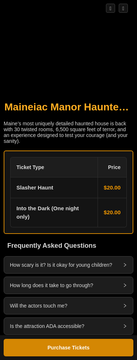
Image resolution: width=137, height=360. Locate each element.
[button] (68, 192)
